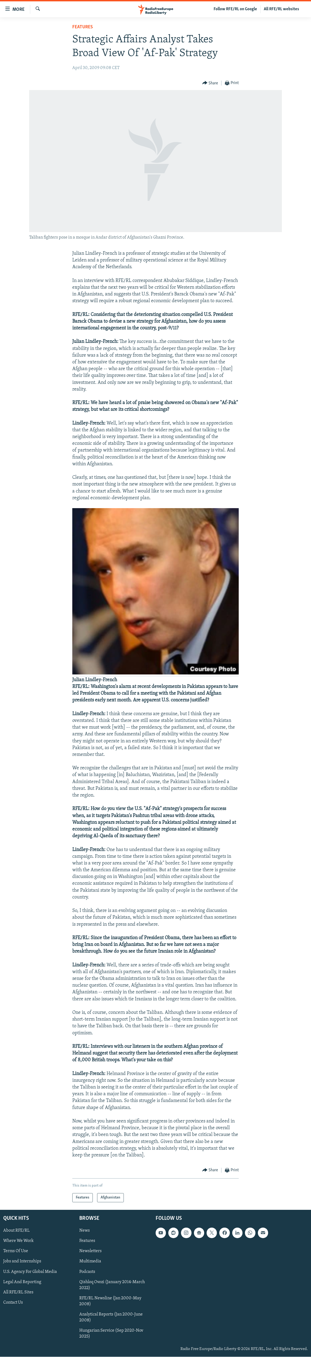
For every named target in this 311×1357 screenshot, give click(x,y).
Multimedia (90, 1261)
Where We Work (18, 1241)
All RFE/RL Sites (18, 1292)
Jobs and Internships (22, 1261)
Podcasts (87, 1272)
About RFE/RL (16, 1231)
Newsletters (90, 1251)
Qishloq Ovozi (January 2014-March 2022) (112, 1285)
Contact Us (13, 1302)
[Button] (210, 83)
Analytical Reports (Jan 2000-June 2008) (111, 1317)
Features (82, 27)
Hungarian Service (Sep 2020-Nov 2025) (111, 1333)
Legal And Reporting (22, 1282)
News (84, 1231)
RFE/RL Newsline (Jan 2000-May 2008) (110, 1301)
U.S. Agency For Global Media (30, 1272)
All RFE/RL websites (281, 9)
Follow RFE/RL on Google (235, 9)
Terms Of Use (15, 1251)
